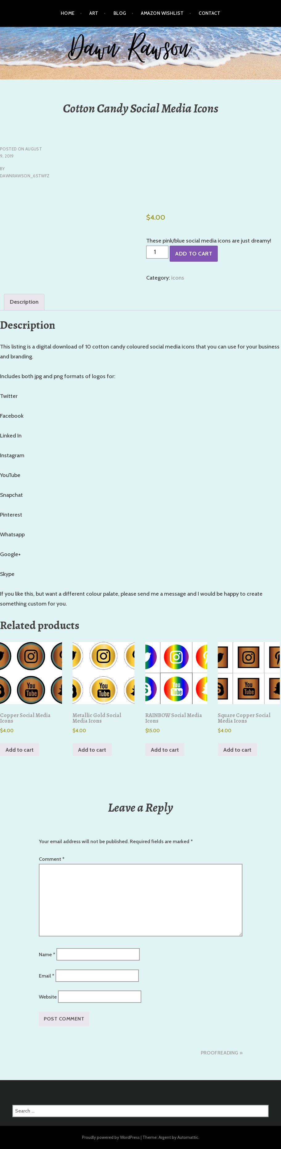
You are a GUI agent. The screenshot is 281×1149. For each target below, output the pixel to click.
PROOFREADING (219, 1053)
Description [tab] (24, 301)
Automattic (187, 1137)
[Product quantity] (157, 252)
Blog (120, 13)
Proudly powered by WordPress (111, 1137)
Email (46, 975)
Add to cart (193, 253)
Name (47, 954)
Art (93, 13)
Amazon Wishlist (162, 13)
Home (68, 13)
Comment (51, 859)
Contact (209, 13)
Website (48, 997)
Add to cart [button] (20, 749)
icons (177, 277)
